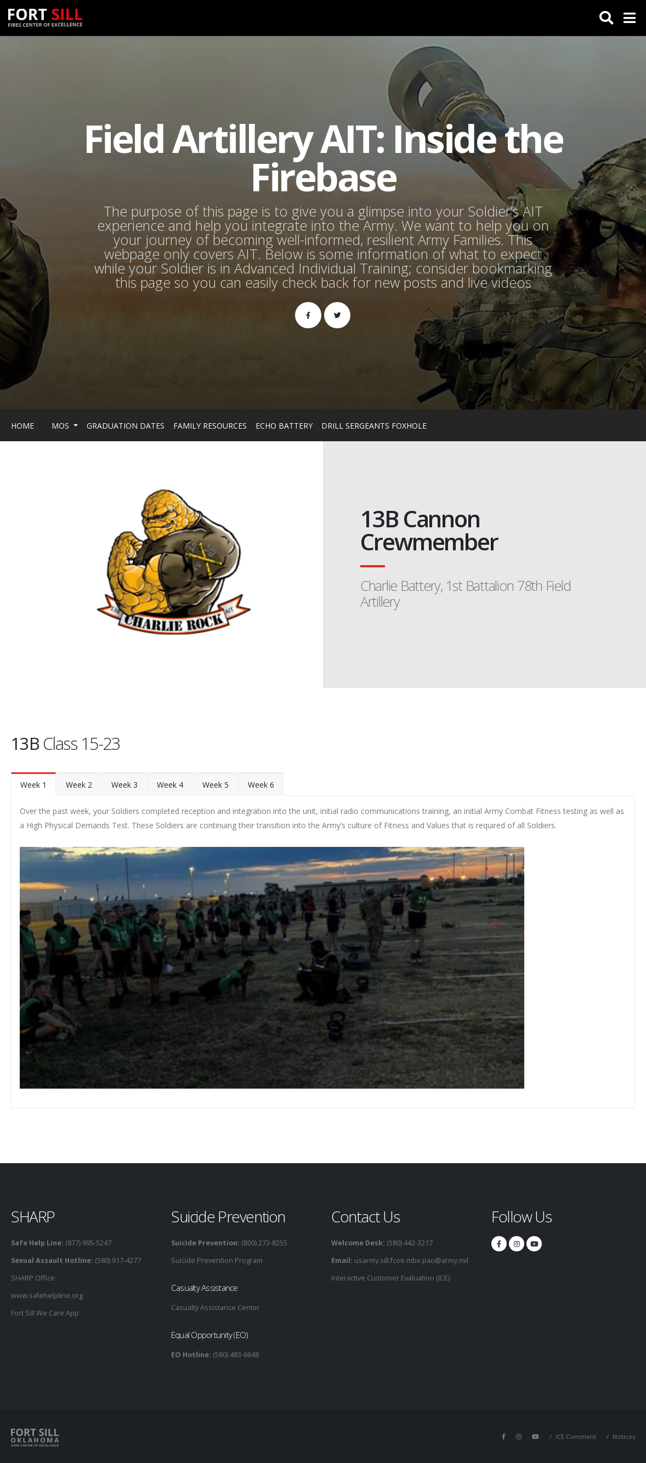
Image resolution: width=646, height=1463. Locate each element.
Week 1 (33, 784)
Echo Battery (284, 425)
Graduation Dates (126, 425)
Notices (624, 1436)
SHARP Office (33, 1278)
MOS (61, 425)
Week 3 (124, 784)
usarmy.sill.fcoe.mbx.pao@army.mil (410, 1260)
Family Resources (210, 425)
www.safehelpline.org (47, 1295)
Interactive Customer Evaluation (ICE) (390, 1278)
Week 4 (170, 784)
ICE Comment (576, 1436)
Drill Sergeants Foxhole (374, 425)
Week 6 (261, 784)
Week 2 (79, 784)
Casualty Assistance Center (215, 1307)
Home (22, 425)
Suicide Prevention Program (217, 1260)
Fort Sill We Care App (45, 1313)
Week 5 (215, 784)
